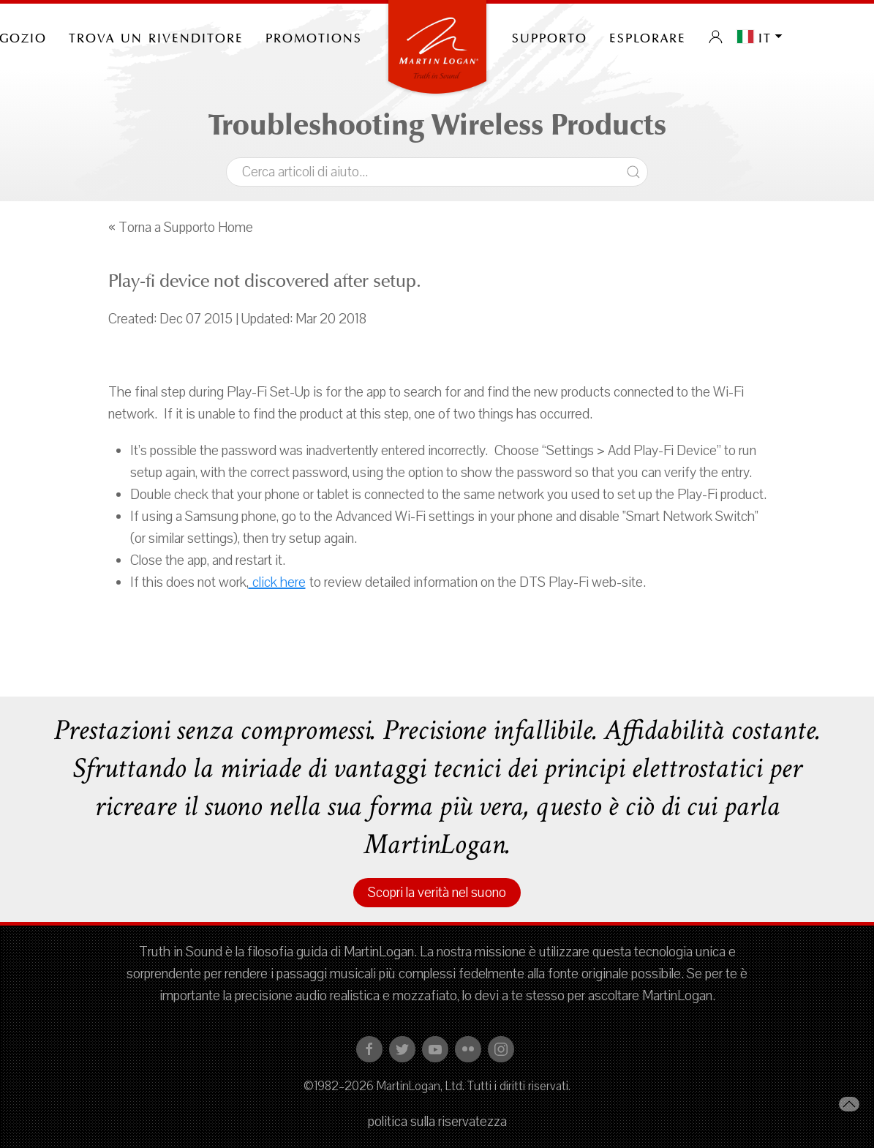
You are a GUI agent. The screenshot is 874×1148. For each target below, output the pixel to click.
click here (277, 582)
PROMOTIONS (313, 37)
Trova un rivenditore (156, 37)
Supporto (549, 37)
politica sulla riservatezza (437, 1121)
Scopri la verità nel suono (437, 892)
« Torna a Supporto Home (180, 227)
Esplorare (647, 37)
